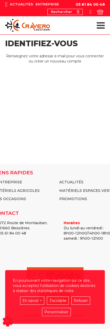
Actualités (21, 4)
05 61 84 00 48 (90, 4)
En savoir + (32, 300)
